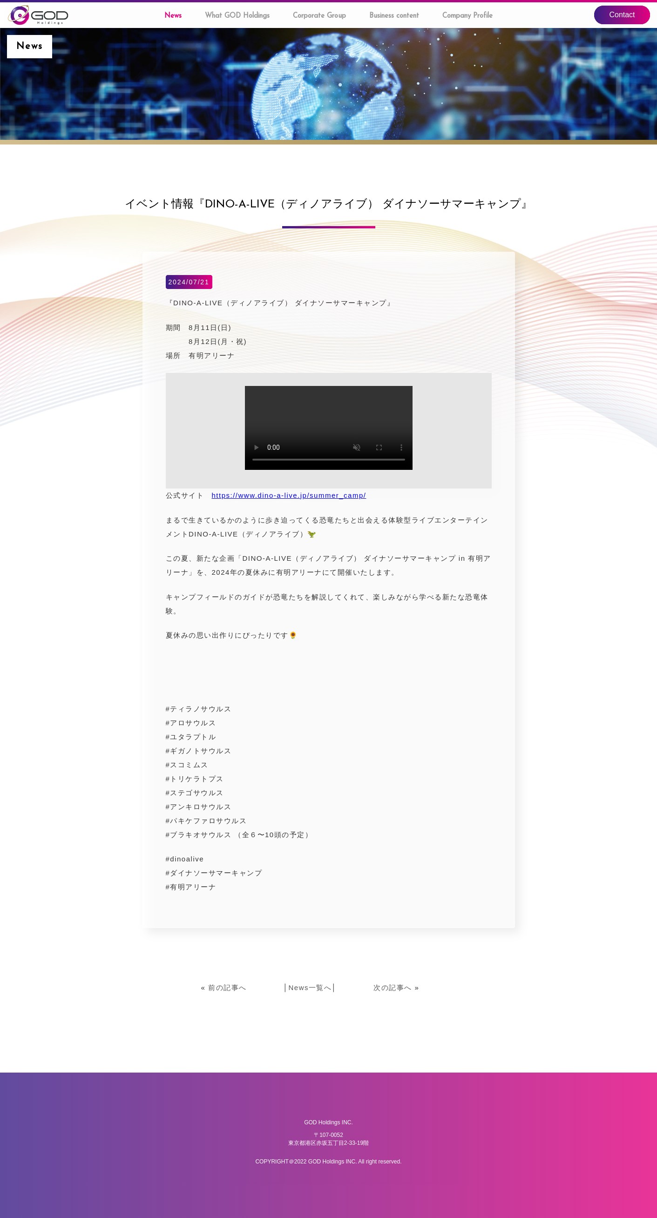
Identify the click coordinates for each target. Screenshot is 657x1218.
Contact (622, 15)
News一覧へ (310, 987)
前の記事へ (227, 987)
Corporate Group (319, 16)
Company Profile (467, 16)
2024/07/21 (188, 282)
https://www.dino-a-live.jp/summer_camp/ (289, 495)
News (173, 16)
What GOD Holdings (237, 16)
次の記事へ (392, 987)
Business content (394, 16)
